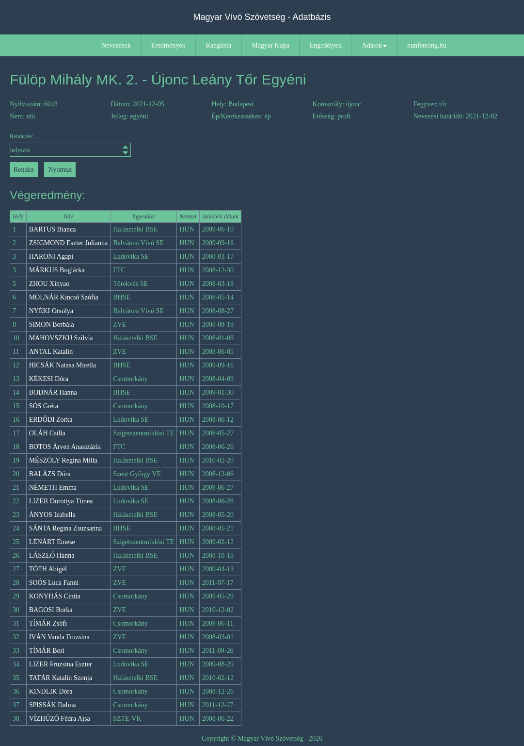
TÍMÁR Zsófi (48, 623)
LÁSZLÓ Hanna (52, 555)
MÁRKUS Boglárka (57, 270)
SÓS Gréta (43, 406)
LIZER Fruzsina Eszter (60, 664)
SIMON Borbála (51, 324)
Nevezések (116, 45)
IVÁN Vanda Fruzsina (59, 637)
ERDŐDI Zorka (51, 419)
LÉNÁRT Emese (52, 542)
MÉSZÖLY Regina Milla (63, 460)
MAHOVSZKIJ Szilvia (61, 338)
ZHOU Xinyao (49, 283)
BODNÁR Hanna (53, 392)
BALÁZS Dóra (50, 474)
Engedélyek (326, 45)
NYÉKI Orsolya (51, 311)
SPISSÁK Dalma (52, 705)
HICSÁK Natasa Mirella (62, 365)
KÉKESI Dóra (48, 378)
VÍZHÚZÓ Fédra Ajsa (59, 718)
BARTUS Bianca (52, 229)
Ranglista (218, 45)
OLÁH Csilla (47, 433)
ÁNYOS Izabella (52, 514)
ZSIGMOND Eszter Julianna (68, 243)
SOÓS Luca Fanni (54, 582)
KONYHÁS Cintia (54, 596)
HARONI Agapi (51, 256)
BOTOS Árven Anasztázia (65, 446)
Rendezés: (70, 145)
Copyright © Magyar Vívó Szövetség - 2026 (262, 738)
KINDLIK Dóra (51, 691)
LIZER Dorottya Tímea (61, 501)
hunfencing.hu (426, 45)
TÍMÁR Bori (47, 650)
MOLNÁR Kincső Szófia (63, 297)
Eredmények (168, 45)
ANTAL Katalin (51, 351)
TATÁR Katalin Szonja (60, 677)
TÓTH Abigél (48, 569)
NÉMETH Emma (53, 487)
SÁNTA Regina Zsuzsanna (65, 528)
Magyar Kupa (270, 45)
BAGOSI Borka (51, 609)
